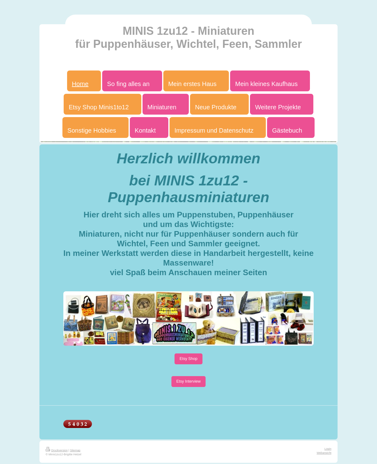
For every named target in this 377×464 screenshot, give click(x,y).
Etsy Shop (188, 359)
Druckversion (57, 450)
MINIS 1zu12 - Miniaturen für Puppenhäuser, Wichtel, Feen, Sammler (188, 37)
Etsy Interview (188, 381)
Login (328, 448)
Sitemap (75, 450)
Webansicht (324, 452)
